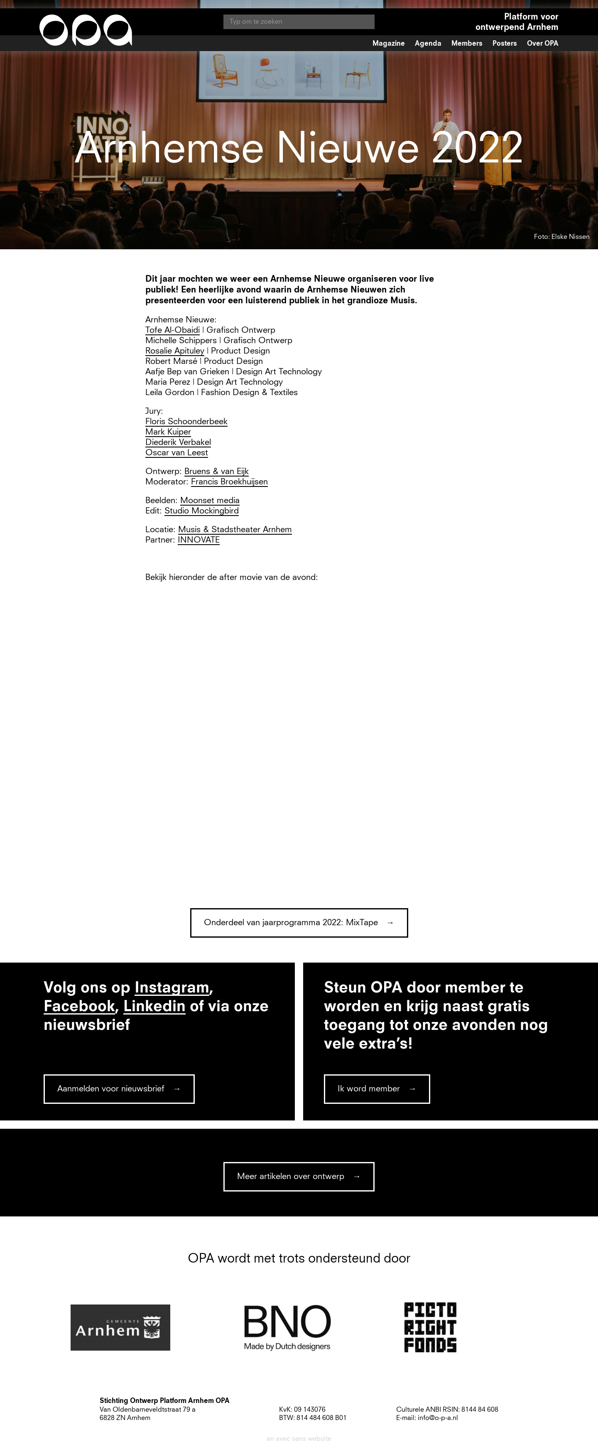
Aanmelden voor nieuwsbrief (110, 1089)
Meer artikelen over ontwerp (290, 1176)
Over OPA (543, 44)
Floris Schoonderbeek (186, 422)
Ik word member (369, 1089)
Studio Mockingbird (201, 511)
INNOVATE (199, 540)
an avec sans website (299, 1438)
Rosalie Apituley (174, 351)
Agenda (428, 44)
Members (467, 44)
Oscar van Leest (176, 453)
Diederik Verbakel (178, 442)
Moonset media (210, 500)
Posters (505, 44)
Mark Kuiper (168, 432)
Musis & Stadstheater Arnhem (235, 530)
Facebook (79, 1007)
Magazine (389, 44)
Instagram (172, 988)
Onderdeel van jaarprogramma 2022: (291, 923)
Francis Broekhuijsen (229, 482)
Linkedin (154, 1007)
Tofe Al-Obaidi (172, 330)
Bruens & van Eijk (216, 471)
